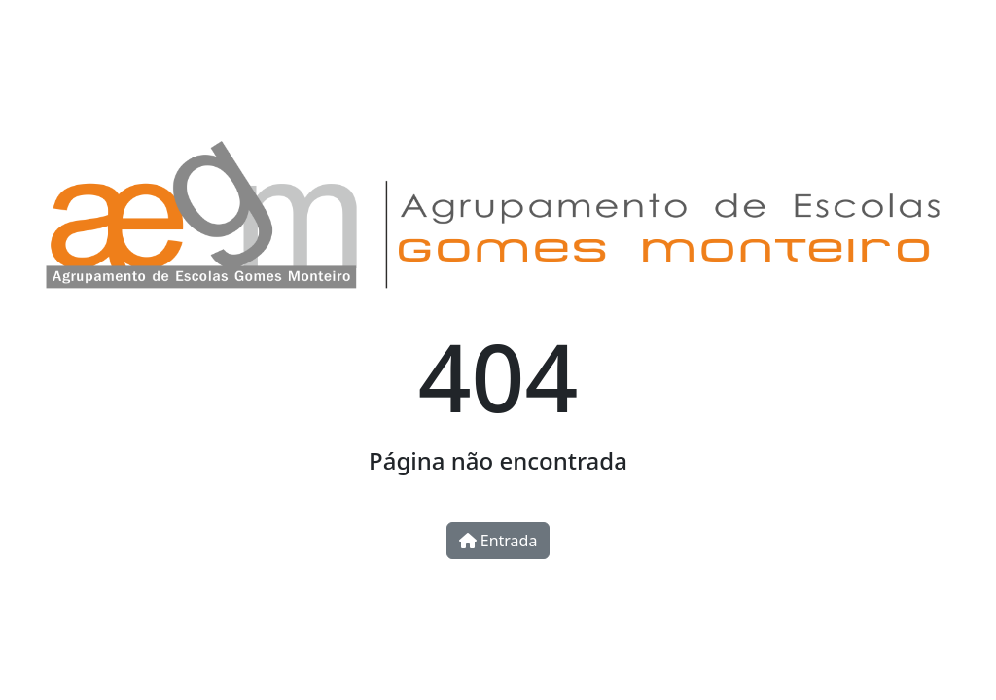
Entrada (498, 540)
